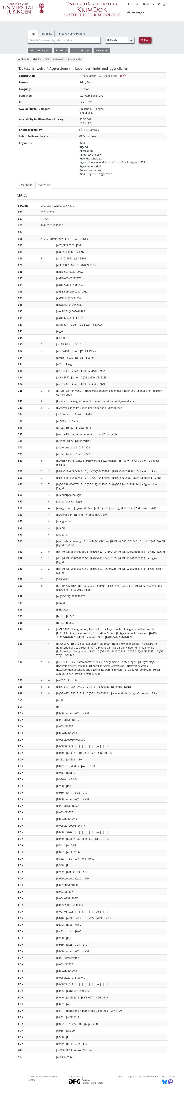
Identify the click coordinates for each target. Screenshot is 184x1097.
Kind (82, 143)
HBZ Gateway (89, 130)
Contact (120, 1076)
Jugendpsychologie (90, 158)
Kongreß (118, 162)
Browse (61, 50)
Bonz (94, 95)
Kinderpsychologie (90, 154)
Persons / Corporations (71, 33)
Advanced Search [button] (40, 50)
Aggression (86, 151)
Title (32, 33)
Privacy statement (148, 1076)
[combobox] (64, 40)
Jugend (83, 147)
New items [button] (101, 50)
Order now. (87, 136)
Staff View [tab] (44, 185)
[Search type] (119, 40)
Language (135, 12)
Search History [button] (80, 50)
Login (162, 4)
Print (37, 59)
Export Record (54, 59)
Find (145, 40)
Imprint (131, 1076)
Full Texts (46, 33)
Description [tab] (25, 185)
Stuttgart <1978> (136, 162)
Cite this (23, 59)
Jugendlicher (103, 162)
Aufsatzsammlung (90, 170)
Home (132, 4)
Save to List (74, 59)
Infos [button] (148, 4)
